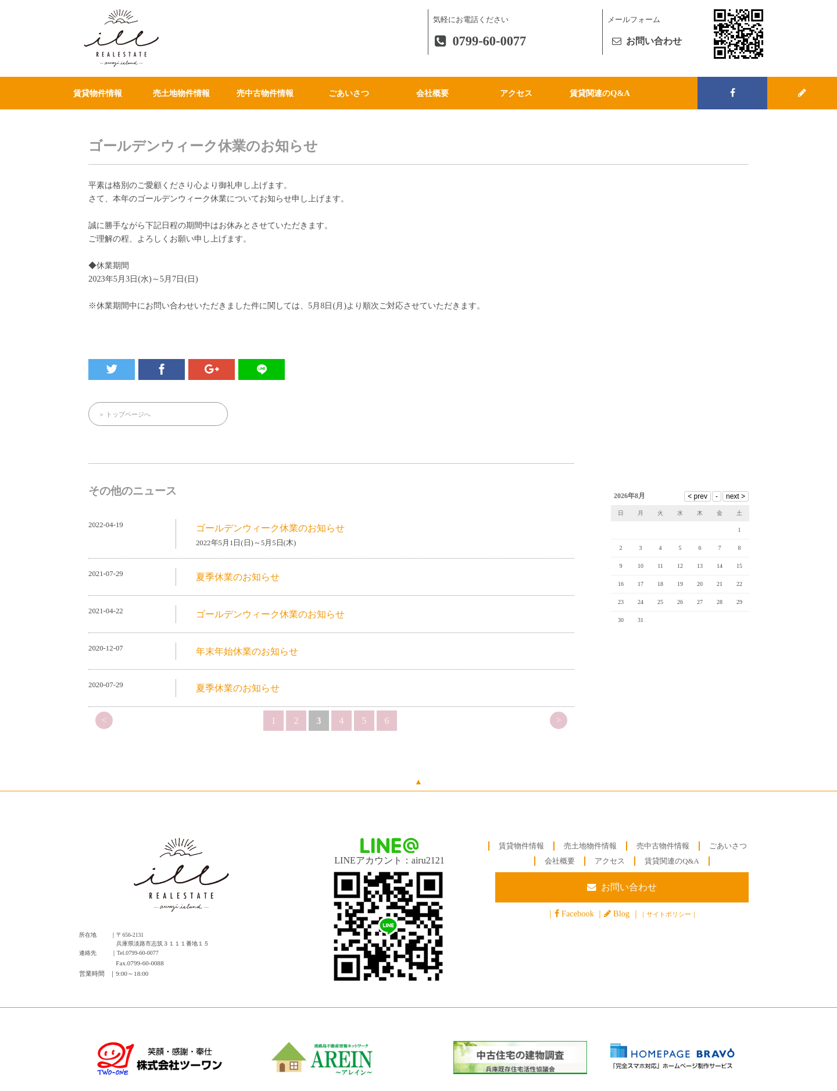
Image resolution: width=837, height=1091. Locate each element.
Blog (621, 914)
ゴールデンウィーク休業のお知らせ (270, 528)
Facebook (577, 914)
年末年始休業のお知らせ (247, 651)
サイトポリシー (668, 914)
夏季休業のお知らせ (238, 577)
